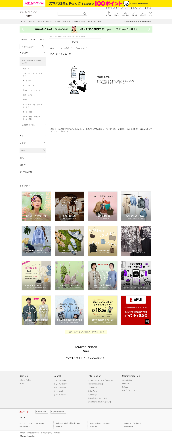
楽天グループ (135, 8)
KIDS (42, 39)
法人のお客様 (93, 395)
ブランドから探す (60, 380)
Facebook (125, 384)
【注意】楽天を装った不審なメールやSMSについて (86, 332)
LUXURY (22, 383)
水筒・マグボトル (29, 95)
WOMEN (24, 39)
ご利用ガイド (93, 387)
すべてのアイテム (60, 395)
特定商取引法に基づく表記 (97, 398)
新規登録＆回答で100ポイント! (117, 8)
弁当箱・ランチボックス (31, 90)
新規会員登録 (127, 380)
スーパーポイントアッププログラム (101, 380)
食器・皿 (26, 69)
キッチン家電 (27, 112)
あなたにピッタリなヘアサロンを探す (32, 423)
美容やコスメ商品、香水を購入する (68, 423)
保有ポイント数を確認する (132, 423)
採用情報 (57, 433)
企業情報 (22, 433)
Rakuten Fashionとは (95, 384)
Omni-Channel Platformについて (99, 402)
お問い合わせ (93, 391)
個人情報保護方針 (33, 433)
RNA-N (58, 36)
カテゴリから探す (60, 387)
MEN (33, 39)
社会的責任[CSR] (46, 433)
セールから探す (59, 391)
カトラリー (27, 81)
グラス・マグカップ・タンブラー (32, 75)
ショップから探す (60, 384)
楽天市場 (148, 8)
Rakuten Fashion (25, 380)
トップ (51, 36)
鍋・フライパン (28, 85)
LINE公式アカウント (129, 390)
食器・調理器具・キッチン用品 (31, 61)
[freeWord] (33, 46)
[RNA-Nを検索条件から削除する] (44, 150)
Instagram (125, 387)
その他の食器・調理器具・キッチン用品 (32, 118)
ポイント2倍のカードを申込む (100, 423)
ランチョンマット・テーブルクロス (32, 106)
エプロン (26, 100)
